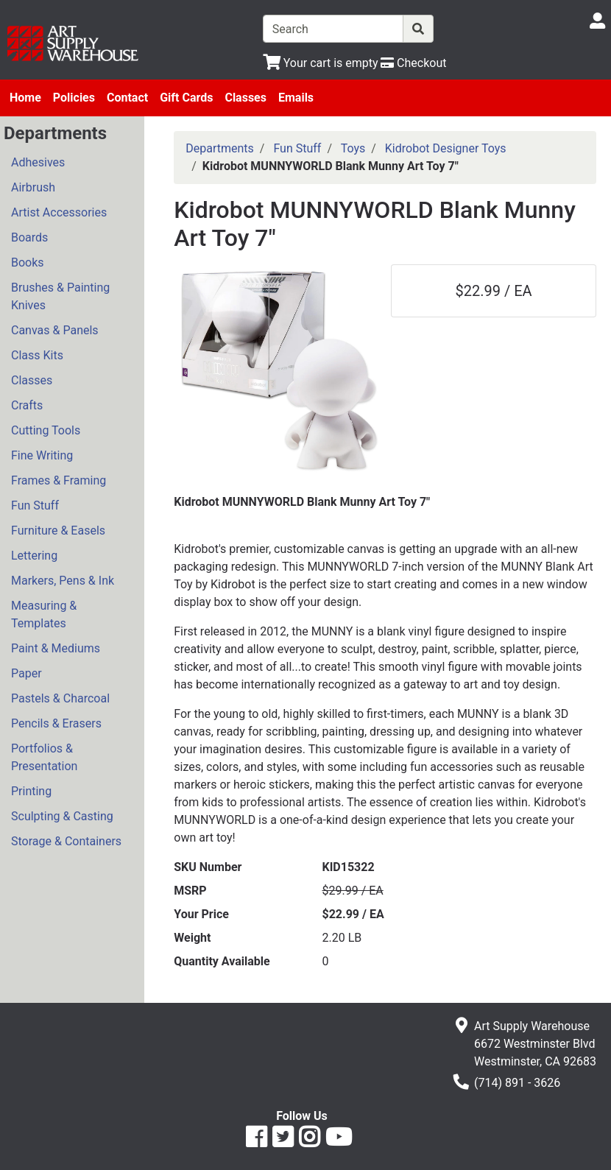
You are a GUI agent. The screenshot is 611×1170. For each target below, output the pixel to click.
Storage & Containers (66, 841)
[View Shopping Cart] (320, 63)
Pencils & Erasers (56, 723)
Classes (245, 98)
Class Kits (37, 355)
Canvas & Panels (55, 330)
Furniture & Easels (58, 531)
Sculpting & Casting (62, 816)
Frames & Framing (58, 480)
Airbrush (33, 187)
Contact (127, 98)
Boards (29, 237)
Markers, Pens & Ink (62, 581)
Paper (26, 673)
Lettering (34, 556)
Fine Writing (42, 455)
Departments (220, 148)
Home (25, 98)
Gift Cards (186, 98)
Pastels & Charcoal (60, 698)
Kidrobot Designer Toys (445, 148)
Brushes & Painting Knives (60, 296)
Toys (353, 148)
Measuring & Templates (44, 614)
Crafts (27, 405)
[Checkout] (413, 63)
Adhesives (38, 162)
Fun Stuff (35, 505)
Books (27, 262)
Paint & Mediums (55, 648)
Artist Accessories (59, 212)
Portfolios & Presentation (44, 757)
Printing (31, 791)
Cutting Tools (45, 430)
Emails (296, 98)
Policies (74, 98)
